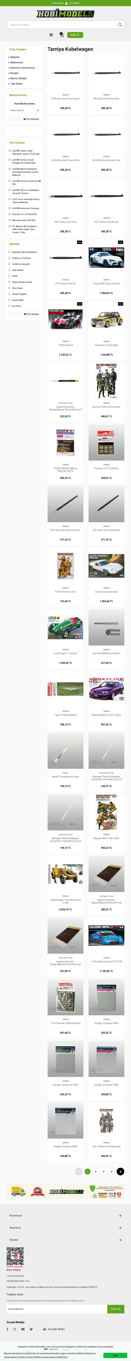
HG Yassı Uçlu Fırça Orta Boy (65, 530)
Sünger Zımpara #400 (106, 1023)
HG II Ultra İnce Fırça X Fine (65, 160)
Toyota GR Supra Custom (106, 283)
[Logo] (65, 13)
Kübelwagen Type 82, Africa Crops (65, 901)
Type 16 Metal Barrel (65, 715)
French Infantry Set (65, 591)
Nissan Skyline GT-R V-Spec (106, 715)
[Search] (65, 24)
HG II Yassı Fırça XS (65, 283)
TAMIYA (65, 95)
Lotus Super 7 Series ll (65, 653)
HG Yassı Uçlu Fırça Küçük (106, 530)
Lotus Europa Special (106, 591)
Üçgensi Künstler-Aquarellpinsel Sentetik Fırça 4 (65, 408)
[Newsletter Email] (65, 1309)
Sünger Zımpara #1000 (65, 1084)
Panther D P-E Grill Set (106, 468)
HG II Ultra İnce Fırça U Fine (106, 160)
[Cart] (71, 35)
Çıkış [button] (115, 1355)
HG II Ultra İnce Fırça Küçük (65, 98)
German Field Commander (106, 406)
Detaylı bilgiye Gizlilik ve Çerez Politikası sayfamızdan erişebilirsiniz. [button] (36, 1357)
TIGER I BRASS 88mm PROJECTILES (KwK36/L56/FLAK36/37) (65, 470)
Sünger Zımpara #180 (106, 1084)
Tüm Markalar (31, 119)
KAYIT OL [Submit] (116, 1309)
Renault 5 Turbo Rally (106, 345)
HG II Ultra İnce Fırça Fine (106, 98)
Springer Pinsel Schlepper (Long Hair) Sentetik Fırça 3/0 (106, 778)
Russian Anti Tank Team (106, 838)
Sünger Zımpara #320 (65, 1146)
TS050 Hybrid (65, 345)
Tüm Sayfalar (31, 314)
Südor (65, 773)
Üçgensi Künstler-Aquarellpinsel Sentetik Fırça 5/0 (65, 963)
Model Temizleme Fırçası (65, 776)
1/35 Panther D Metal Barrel (65, 1023)
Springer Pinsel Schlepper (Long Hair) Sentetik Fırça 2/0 (65, 839)
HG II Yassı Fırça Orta (65, 222)
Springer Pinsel (65, 403)
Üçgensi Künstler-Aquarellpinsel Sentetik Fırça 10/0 (106, 901)
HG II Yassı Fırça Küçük (106, 222)
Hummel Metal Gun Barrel (106, 653)
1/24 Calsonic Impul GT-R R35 (106, 961)
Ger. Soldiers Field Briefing (106, 1146)
